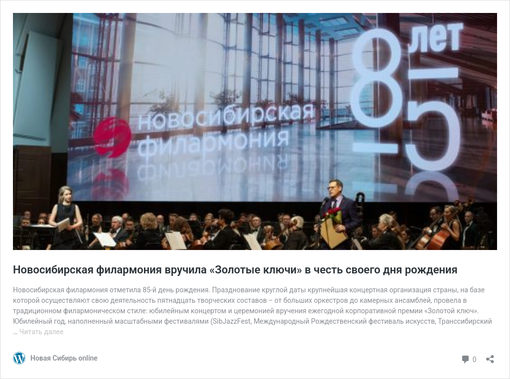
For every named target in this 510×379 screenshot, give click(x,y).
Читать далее (41, 332)
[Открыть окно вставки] (490, 356)
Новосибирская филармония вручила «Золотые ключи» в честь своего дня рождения (235, 269)
